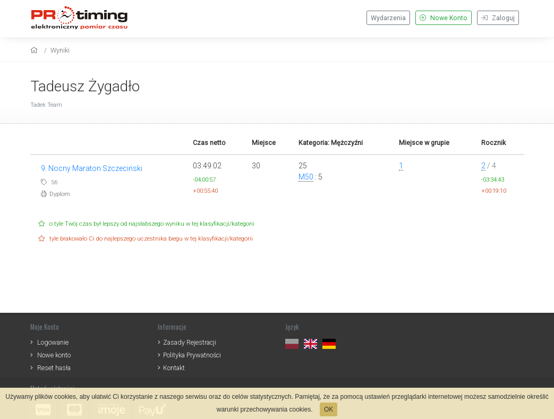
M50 (306, 177)
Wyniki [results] (60, 50)
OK (328, 409)
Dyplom (55, 194)
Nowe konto (54, 355)
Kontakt (174, 368)
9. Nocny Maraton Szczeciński (91, 168)
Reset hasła (54, 368)
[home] (35, 50)
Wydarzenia (388, 18)
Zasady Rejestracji (189, 342)
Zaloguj (498, 18)
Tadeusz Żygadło (85, 86)
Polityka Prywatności (192, 355)
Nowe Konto (443, 18)
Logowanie (53, 342)
